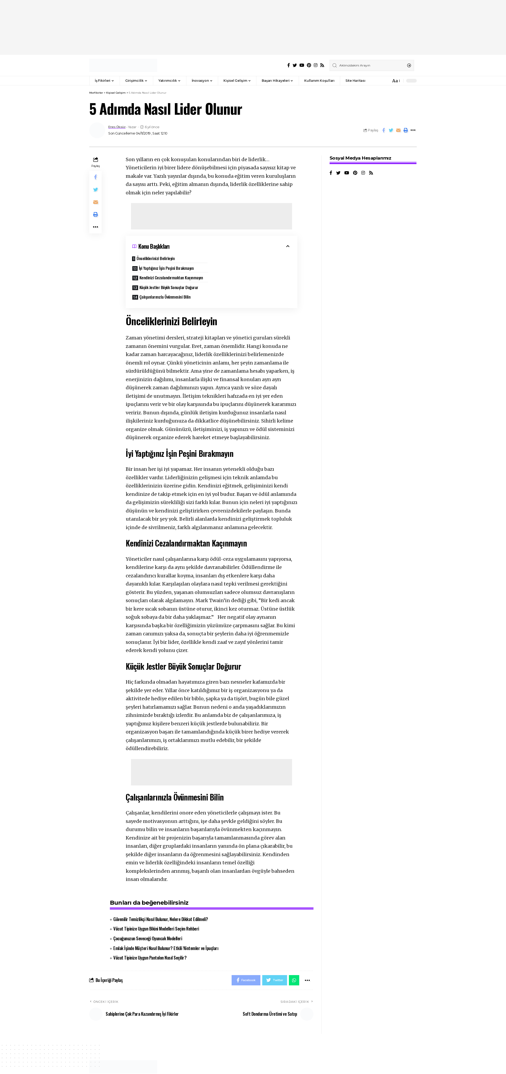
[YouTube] (302, 65)
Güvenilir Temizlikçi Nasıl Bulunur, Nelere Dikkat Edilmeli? (160, 901)
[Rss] (322, 65)
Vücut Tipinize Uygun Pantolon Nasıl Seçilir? (149, 940)
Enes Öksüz (118, 127)
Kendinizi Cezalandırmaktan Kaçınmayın (171, 270)
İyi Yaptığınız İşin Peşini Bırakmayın (249, 260)
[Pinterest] (309, 65)
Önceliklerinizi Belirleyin (156, 258)
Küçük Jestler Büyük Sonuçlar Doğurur (252, 270)
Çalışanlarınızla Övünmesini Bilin (165, 279)
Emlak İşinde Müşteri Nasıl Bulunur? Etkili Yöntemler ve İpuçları (165, 930)
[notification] (385, 80)
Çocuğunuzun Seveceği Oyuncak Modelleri (147, 921)
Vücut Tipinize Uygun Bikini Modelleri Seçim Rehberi (156, 911)
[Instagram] (315, 65)
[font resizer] (396, 80)
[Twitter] (294, 65)
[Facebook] (288, 65)
